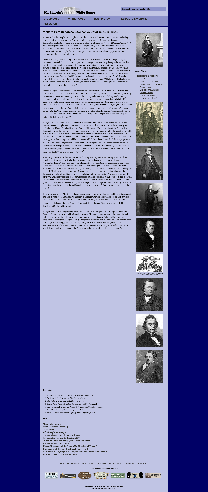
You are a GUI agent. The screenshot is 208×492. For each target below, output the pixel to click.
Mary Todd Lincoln (52, 424)
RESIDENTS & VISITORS (133, 19)
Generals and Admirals (149, 90)
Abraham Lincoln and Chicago (57, 443)
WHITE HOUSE (76, 19)
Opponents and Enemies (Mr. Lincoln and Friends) (66, 449)
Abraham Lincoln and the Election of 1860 (62, 438)
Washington (104, 464)
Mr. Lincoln (73, 464)
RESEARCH (50, 23)
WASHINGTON (102, 19)
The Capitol (48, 429)
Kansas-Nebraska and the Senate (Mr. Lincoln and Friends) (70, 446)
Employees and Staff (148, 98)
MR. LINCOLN (51, 19)
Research (143, 464)
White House (88, 464)
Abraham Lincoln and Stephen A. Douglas (62, 435)
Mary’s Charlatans (147, 95)
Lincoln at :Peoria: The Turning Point (60, 454)
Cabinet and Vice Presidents (151, 84)
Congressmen (145, 87)
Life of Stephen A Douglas (54, 432)
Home (62, 464)
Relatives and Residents (150, 81)
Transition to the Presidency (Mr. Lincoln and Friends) (68, 440)
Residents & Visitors (147, 76)
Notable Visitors (146, 93)
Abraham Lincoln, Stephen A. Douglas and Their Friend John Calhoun (75, 452)
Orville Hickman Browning (55, 427)
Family (142, 79)
